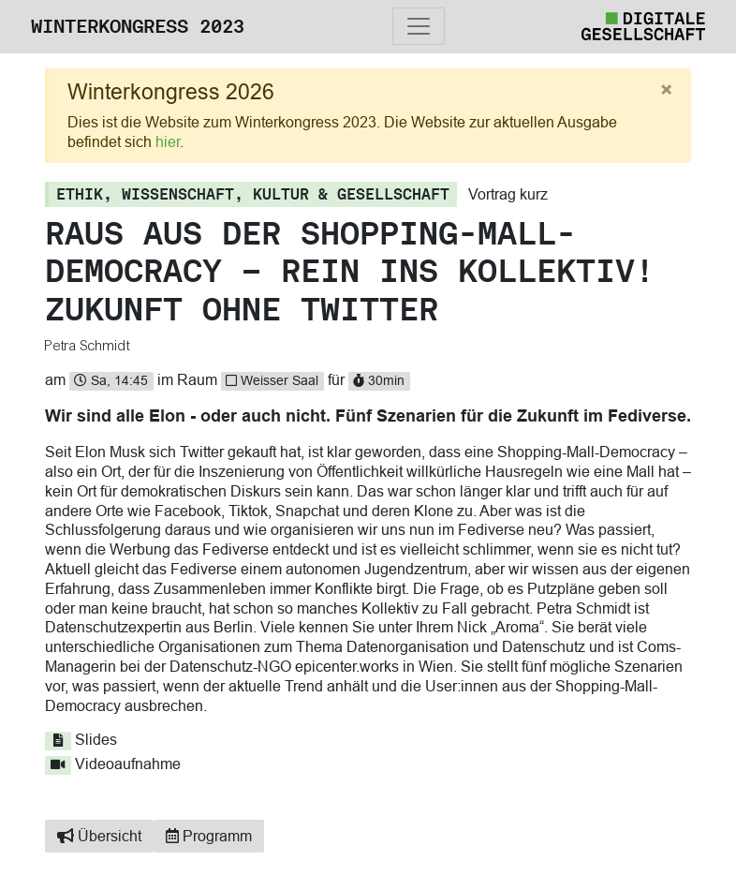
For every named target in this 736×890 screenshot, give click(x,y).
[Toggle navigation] (418, 26)
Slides (81, 739)
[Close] (666, 90)
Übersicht (99, 835)
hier (167, 141)
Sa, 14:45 (111, 380)
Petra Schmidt (87, 345)
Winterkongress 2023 (137, 26)
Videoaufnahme (113, 763)
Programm (209, 835)
